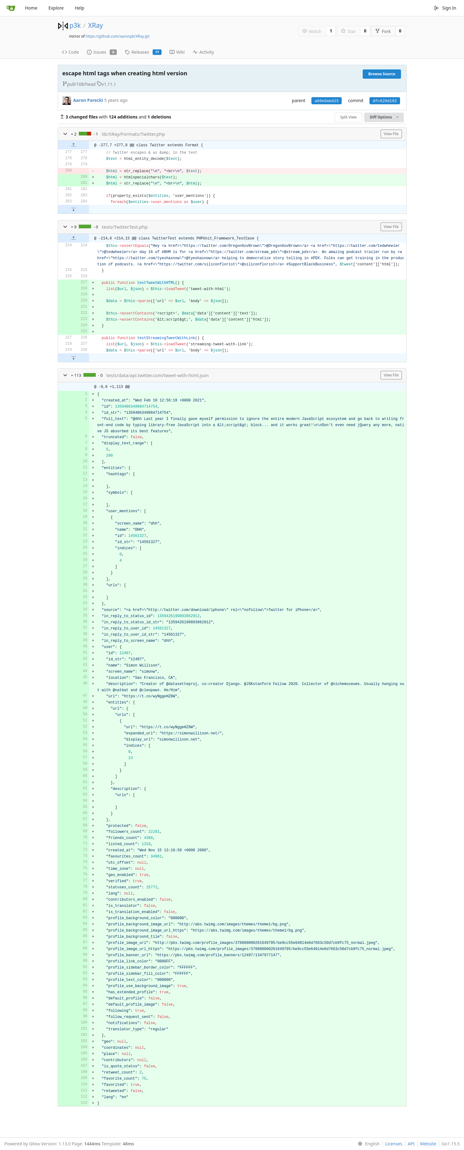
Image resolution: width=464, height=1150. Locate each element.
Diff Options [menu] (384, 117)
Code (70, 52)
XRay (95, 25)
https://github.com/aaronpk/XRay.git (117, 36)
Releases (143, 52)
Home (31, 8)
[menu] (367, 1144)
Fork (383, 31)
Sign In (445, 8)
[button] (65, 134)
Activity (203, 52)
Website (428, 1144)
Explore (56, 8)
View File (391, 133)
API (411, 1144)
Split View (348, 117)
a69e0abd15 (326, 101)
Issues (102, 52)
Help (79, 8)
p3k (75, 25)
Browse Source (381, 74)
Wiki (177, 52)
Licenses (394, 1144)
